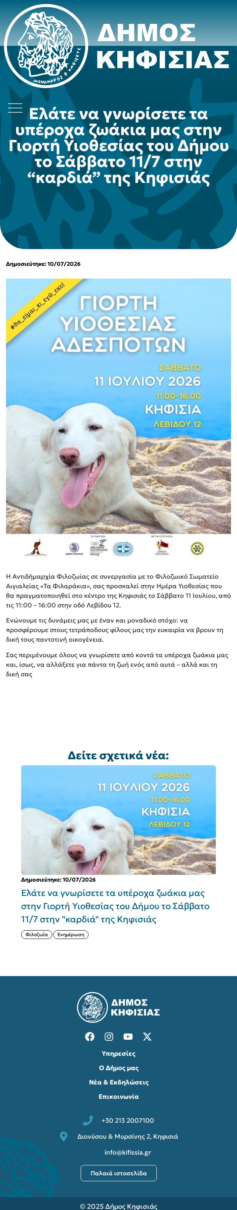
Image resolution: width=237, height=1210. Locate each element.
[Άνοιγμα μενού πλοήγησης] (15, 108)
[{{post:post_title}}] (118, 819)
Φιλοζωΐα (37, 934)
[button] (224, 858)
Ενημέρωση (70, 934)
